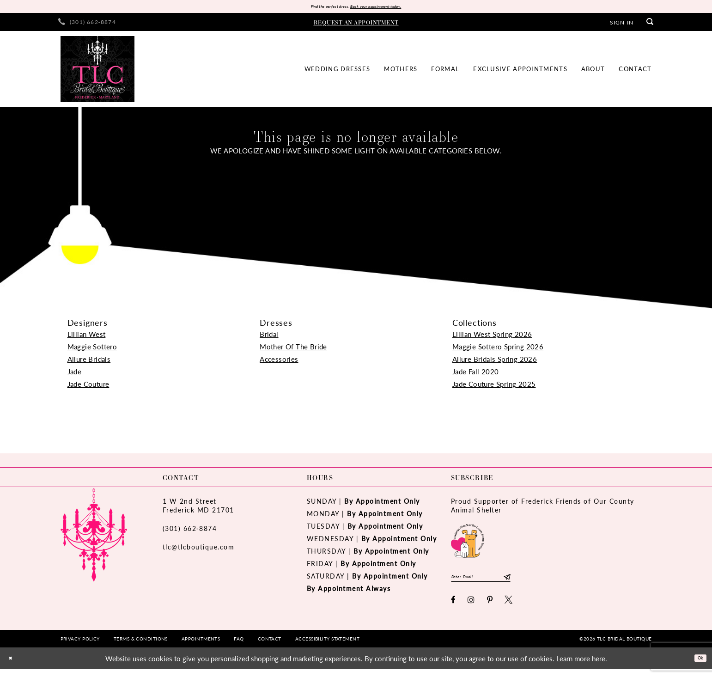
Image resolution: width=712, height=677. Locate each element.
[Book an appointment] (356, 24)
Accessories (279, 361)
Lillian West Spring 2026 (492, 337)
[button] (621, 24)
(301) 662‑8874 (190, 531)
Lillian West (86, 337)
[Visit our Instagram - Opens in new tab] (471, 607)
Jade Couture (88, 386)
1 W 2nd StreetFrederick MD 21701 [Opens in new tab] (198, 508)
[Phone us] (87, 25)
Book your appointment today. (387, 7)
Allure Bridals (89, 361)
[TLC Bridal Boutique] (97, 72)
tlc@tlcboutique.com (199, 549)
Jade (74, 374)
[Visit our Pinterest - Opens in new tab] (490, 607)
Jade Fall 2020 (475, 374)
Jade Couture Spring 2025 (494, 386)
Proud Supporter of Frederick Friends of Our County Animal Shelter (542, 508)
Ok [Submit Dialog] (697, 666)
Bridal (269, 337)
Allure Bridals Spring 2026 (494, 361)
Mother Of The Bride (293, 349)
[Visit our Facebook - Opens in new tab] (453, 607)
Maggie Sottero (92, 349)
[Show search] (650, 25)
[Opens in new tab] (467, 543)
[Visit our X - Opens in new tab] (509, 607)
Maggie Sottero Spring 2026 (497, 349)
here (598, 666)
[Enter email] (498, 582)
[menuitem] (87, 25)
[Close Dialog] (13, 666)
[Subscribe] (540, 582)
